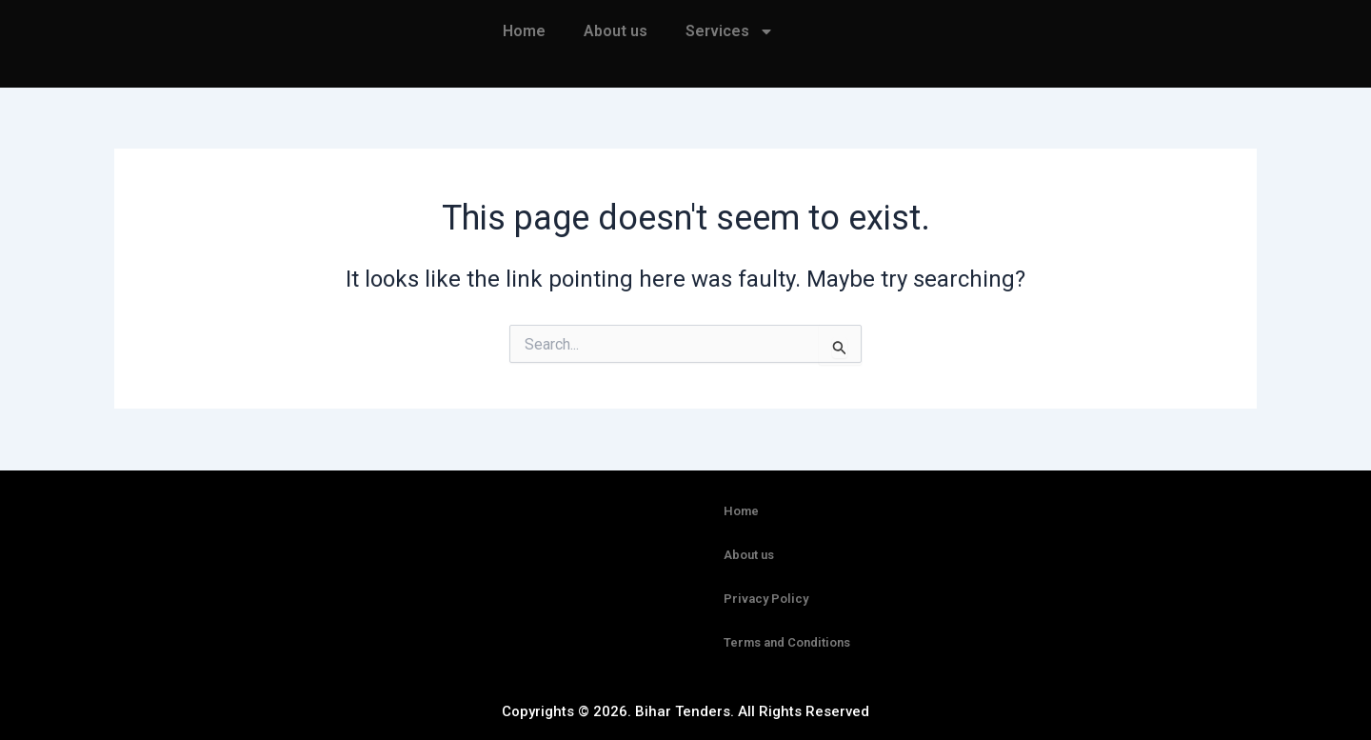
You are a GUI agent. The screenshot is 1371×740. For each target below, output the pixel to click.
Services (730, 31)
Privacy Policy (766, 598)
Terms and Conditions (787, 642)
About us (615, 31)
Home (524, 31)
